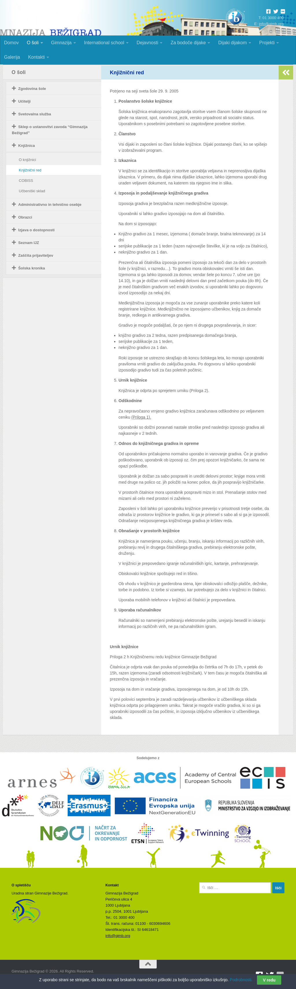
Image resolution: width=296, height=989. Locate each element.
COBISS (26, 180)
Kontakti (36, 57)
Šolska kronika (31, 268)
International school (104, 42)
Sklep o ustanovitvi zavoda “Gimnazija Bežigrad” (50, 130)
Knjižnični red (30, 170)
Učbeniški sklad (32, 191)
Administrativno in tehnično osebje (50, 204)
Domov (11, 42)
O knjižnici (27, 160)
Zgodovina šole (32, 88)
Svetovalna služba (34, 114)
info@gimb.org (271, 24)
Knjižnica (26, 145)
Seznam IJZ (28, 243)
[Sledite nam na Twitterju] (270, 975)
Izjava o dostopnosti (36, 230)
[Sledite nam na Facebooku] (260, 975)
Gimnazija (61, 42)
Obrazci (25, 217)
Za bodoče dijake (188, 42)
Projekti (267, 42)
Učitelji (24, 101)
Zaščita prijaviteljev (35, 255)
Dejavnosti (147, 42)
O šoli (33, 42)
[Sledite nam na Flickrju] (280, 975)
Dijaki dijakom (232, 42)
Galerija (12, 57)
